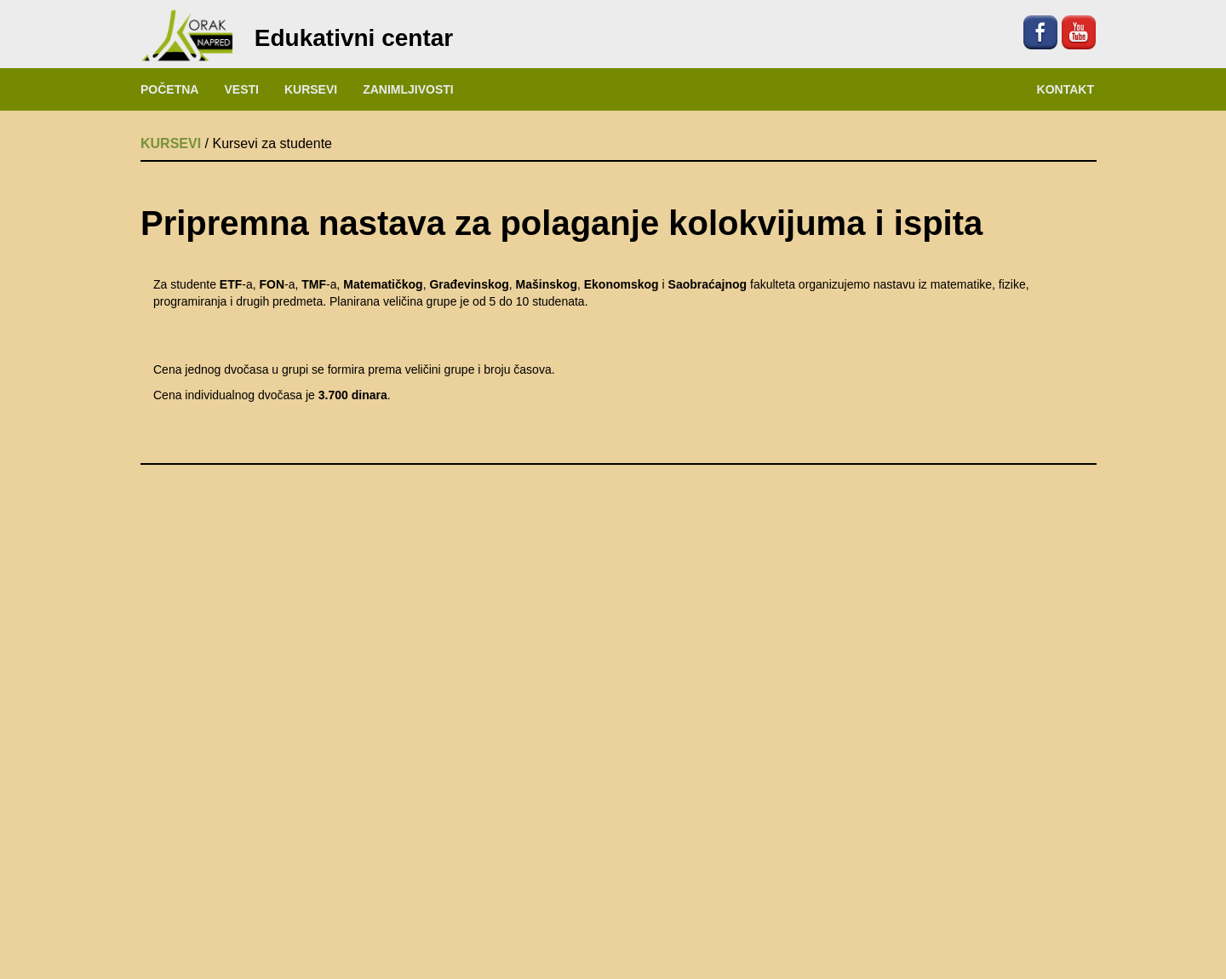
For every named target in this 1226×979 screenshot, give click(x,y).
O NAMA (290, 900)
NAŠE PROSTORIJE (613, 900)
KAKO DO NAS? (937, 900)
